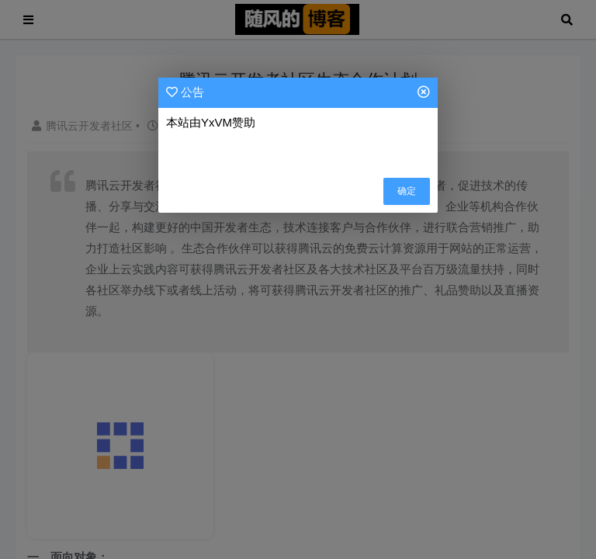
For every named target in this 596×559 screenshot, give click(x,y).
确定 (406, 191)
